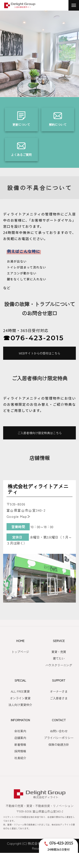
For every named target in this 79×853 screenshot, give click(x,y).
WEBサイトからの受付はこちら (39, 353)
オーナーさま (59, 691)
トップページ (20, 652)
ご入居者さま (59, 698)
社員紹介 (20, 758)
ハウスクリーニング (59, 665)
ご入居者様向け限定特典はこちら (39, 433)
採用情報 (20, 751)
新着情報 (20, 744)
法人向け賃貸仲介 (20, 705)
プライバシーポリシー (59, 738)
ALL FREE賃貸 (20, 691)
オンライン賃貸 (20, 698)
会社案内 (20, 731)
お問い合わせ (59, 731)
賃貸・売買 (58, 652)
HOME (20, 641)
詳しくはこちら (21, 119)
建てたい (59, 658)
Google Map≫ (19, 516)
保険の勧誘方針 (58, 744)
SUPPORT (58, 680)
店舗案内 (20, 738)
